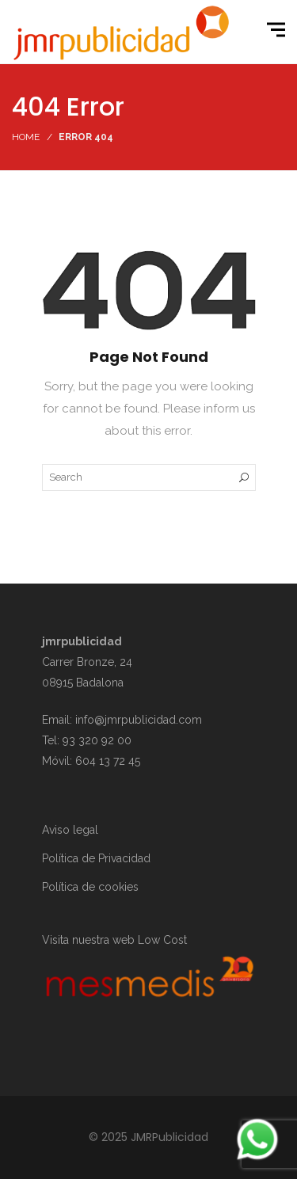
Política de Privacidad (96, 858)
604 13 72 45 (107, 761)
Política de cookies (90, 886)
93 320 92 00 (97, 740)
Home (26, 137)
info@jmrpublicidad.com (138, 719)
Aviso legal (70, 829)
